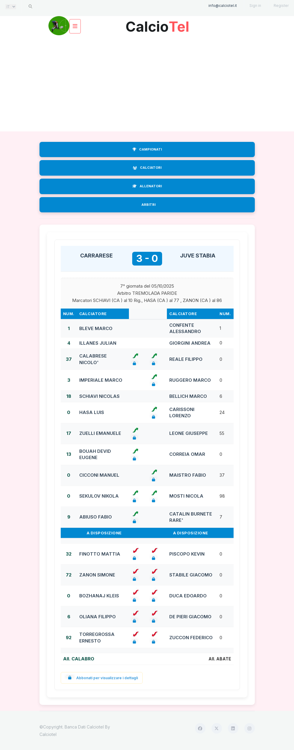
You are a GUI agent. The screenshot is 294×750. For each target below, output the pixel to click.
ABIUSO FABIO (95, 517)
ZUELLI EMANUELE (100, 433)
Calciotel (48, 734)
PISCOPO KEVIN (187, 554)
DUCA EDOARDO (188, 596)
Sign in (255, 5)
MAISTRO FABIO (187, 475)
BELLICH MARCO (188, 396)
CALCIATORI (147, 167)
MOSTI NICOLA (186, 496)
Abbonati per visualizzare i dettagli (101, 678)
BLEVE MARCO (95, 328)
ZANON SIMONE (97, 575)
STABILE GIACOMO (190, 575)
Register (281, 5)
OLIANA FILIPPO (97, 616)
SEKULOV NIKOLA (99, 496)
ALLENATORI (147, 186)
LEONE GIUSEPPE (188, 433)
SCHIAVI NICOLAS (99, 396)
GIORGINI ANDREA (190, 343)
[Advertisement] (147, 83)
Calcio (158, 24)
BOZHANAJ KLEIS (99, 596)
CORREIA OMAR (187, 454)
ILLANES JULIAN (97, 343)
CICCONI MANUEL (99, 475)
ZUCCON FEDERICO (191, 637)
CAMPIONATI (147, 149)
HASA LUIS (91, 412)
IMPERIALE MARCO (100, 380)
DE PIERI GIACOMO (190, 616)
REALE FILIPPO (185, 359)
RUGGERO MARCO (190, 380)
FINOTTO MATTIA (99, 554)
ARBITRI (148, 205)
